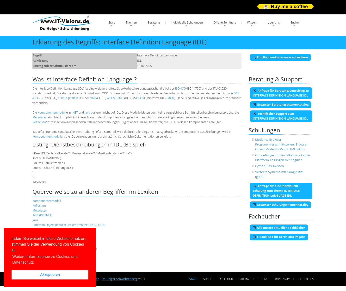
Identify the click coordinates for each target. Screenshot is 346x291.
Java (87, 112)
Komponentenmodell (52, 112)
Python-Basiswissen (269, 166)
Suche (294, 22)
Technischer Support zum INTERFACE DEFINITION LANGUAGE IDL (280, 116)
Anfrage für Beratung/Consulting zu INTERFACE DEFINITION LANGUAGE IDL (281, 93)
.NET (75, 112)
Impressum (282, 279)
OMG (93, 98)
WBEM (111, 98)
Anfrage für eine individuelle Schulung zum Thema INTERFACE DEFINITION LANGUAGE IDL (276, 191)
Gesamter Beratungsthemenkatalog (281, 105)
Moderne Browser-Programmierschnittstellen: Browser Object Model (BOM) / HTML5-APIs (281, 144)
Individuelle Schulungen (187, 22)
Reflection (39, 122)
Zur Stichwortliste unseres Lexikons (280, 57)
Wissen (252, 22)
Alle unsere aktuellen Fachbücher (279, 228)
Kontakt (263, 279)
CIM (119, 98)
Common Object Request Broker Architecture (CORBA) (68, 225)
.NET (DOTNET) (42, 215)
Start (112, 22)
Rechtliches (305, 279)
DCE (236, 93)
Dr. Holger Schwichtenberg (119, 279)
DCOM (140, 98)
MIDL (170, 98)
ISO (177, 88)
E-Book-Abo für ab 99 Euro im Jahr (279, 237)
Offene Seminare (225, 22)
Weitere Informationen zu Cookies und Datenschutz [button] (45, 259)
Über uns (273, 22)
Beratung (154, 22)
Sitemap (245, 279)
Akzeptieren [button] (50, 275)
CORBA (63, 98)
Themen (131, 22)
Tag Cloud (225, 279)
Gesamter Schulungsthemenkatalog (280, 205)
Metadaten (39, 117)
